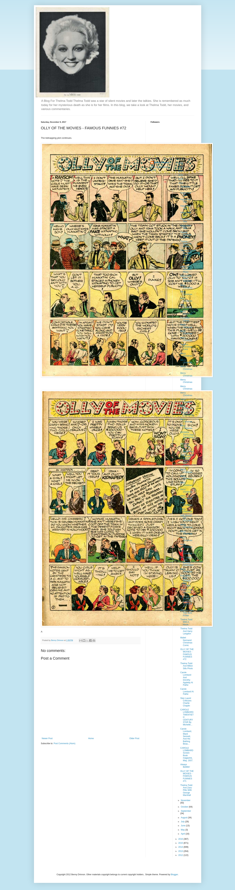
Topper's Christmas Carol (186, 347)
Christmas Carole (185, 319)
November (185, 800)
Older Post (134, 738)
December (185, 187)
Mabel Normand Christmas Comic (186, 641)
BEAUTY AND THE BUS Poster (187, 613)
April (183, 834)
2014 (181, 847)
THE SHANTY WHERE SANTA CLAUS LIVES (187, 460)
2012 (181, 855)
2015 (181, 843)
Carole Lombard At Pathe (187, 691)
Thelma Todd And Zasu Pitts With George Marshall (186, 790)
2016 (181, 839)
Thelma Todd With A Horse (186, 622)
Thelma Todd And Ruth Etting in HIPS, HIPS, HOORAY (186, 256)
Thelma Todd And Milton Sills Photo (186, 666)
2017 (181, 183)
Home (91, 738)
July (183, 821)
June (183, 825)
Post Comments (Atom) (64, 743)
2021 (181, 167)
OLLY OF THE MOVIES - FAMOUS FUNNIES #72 (187, 654)
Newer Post (47, 738)
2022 (181, 163)
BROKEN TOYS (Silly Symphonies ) (187, 436)
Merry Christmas (186, 286)
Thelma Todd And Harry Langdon (186, 631)
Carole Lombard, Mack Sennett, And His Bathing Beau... (186, 736)
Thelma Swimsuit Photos (185, 235)
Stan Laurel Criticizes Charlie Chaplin (185, 702)
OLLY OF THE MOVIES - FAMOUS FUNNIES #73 (187, 601)
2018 (181, 179)
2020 (181, 171)
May (183, 830)
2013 (181, 851)
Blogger (174, 874)
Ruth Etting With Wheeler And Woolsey (185, 580)
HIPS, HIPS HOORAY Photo (186, 269)
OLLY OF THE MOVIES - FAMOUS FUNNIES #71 (187, 776)
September (186, 811)
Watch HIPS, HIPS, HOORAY (186, 278)
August (184, 817)
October (185, 807)
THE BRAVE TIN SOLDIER (186, 518)
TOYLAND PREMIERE (187, 413)
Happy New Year (185, 194)
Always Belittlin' (185, 765)
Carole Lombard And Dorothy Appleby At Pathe (186, 678)
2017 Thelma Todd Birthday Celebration (187, 561)
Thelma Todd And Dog (186, 591)
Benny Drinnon (161, 162)
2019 (181, 175)
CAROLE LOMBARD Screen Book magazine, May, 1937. (186, 754)
